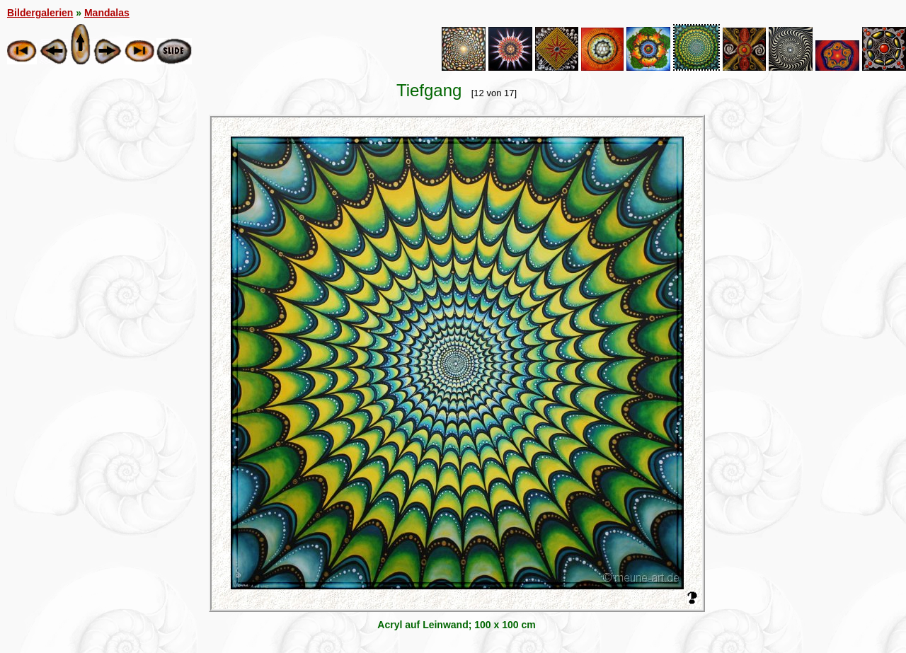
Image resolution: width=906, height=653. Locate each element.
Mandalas (107, 12)
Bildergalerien (40, 12)
